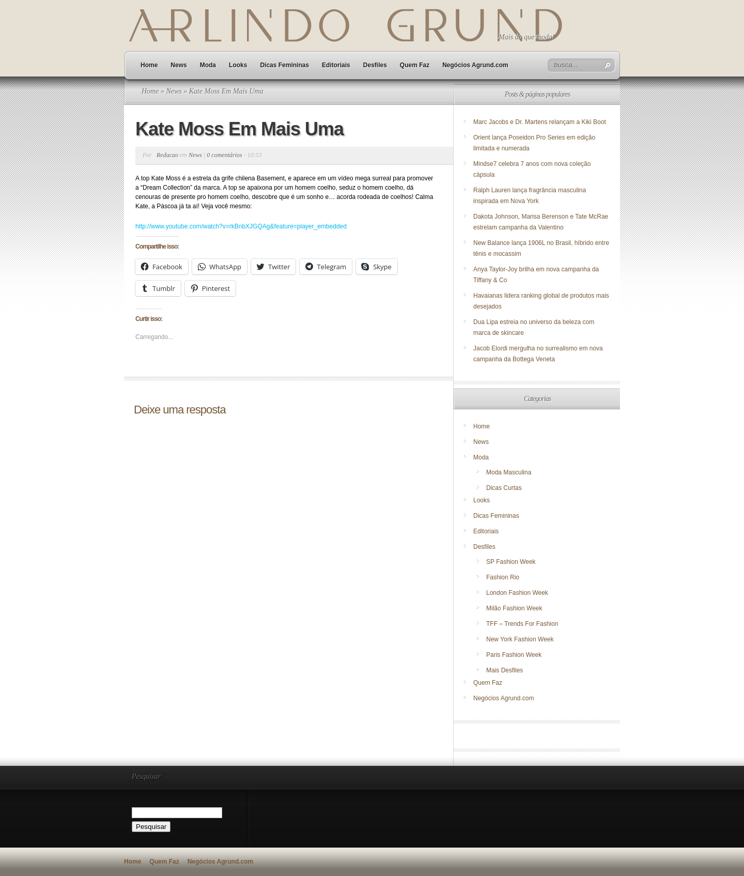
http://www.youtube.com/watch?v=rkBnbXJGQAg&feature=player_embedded (241, 226)
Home (149, 65)
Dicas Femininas (284, 65)
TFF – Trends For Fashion (522, 623)
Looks (238, 65)
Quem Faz (414, 65)
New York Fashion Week (520, 639)
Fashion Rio (502, 577)
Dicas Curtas (504, 487)
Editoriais (336, 65)
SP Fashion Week (511, 561)
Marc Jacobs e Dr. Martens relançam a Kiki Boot (539, 122)
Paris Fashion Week (513, 654)
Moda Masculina (508, 472)
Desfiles (375, 65)
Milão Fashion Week (514, 608)
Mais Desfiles (504, 670)
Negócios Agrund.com (475, 65)
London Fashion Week (517, 592)
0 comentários (224, 155)
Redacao (167, 155)
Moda (208, 65)
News (179, 65)
